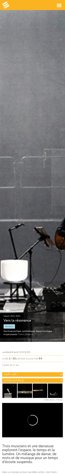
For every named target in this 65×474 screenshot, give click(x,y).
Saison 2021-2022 (12, 316)
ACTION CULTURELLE (14, 380)
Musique (9, 326)
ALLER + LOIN (10, 374)
